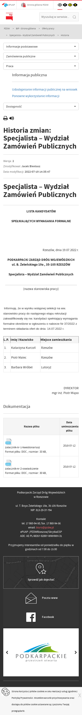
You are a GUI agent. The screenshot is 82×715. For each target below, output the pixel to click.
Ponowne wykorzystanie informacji (35, 96)
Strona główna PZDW (35, 5)
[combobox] (41, 46)
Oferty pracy (48, 28)
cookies (41, 691)
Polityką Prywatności (22, 697)
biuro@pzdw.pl (45, 527)
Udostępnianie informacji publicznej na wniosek (44, 89)
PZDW (7, 28)
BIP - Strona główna (26, 28)
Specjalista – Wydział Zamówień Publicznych (32, 35)
